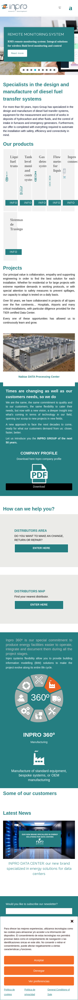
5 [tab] (37, 890)
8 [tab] (55, 890)
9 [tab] (60, 890)
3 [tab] (26, 890)
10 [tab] (66, 890)
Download (39, 486)
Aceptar (39, 960)
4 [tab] (32, 890)
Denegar (39, 970)
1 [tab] (14, 890)
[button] (72, 921)
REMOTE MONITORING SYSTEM (36, 34)
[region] (39, 46)
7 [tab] (49, 890)
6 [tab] (43, 890)
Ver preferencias (38, 981)
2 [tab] (20, 890)
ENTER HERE (41, 548)
